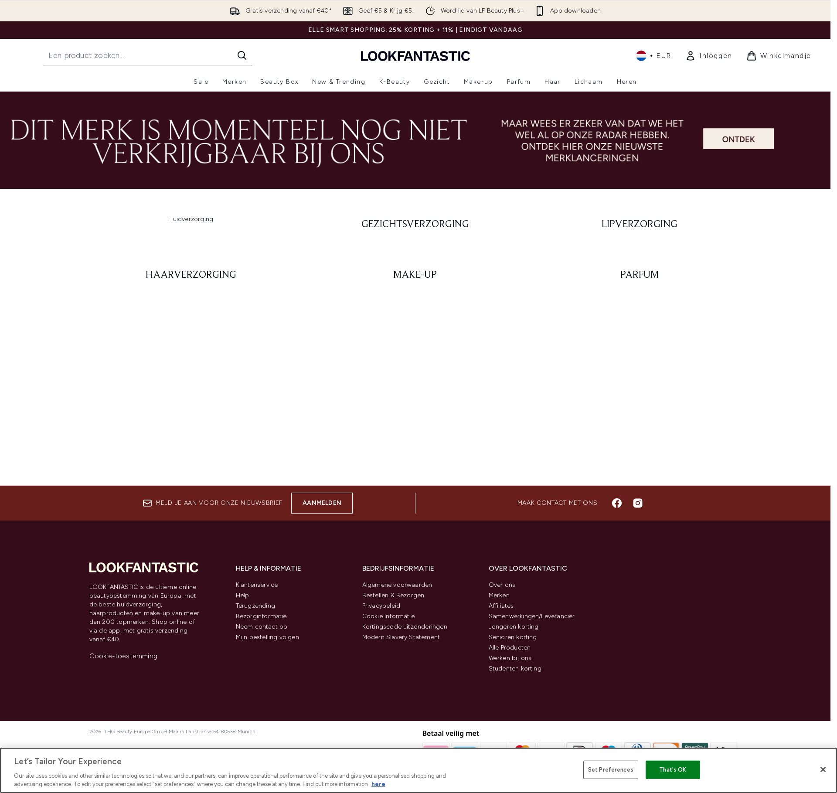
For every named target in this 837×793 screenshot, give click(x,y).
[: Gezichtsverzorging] (415, 224)
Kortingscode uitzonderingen (404, 626)
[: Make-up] (415, 275)
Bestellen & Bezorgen (393, 595)
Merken (499, 595)
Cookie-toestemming (123, 656)
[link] (709, 56)
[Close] (823, 769)
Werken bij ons (510, 658)
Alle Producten (510, 647)
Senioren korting (513, 637)
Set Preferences (610, 769)
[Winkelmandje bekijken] (779, 56)
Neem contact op (262, 626)
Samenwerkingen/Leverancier (532, 616)
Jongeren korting (514, 626)
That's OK (672, 769)
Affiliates (501, 605)
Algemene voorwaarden (397, 585)
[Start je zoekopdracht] (147, 55)
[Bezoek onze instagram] (637, 503)
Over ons (502, 585)
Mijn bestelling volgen (267, 637)
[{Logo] (415, 55)
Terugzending (255, 605)
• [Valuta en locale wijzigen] (653, 56)
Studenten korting (515, 668)
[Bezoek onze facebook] (616, 503)
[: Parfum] (640, 275)
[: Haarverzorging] (191, 275)
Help (242, 595)
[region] (418, 770)
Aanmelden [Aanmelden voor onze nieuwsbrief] (322, 503)
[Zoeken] (242, 55)
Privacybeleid (381, 605)
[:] (191, 224)
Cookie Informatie (388, 616)
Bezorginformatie (261, 616)
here (378, 784)
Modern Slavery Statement (401, 637)
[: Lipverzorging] (640, 224)
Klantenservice (257, 585)
